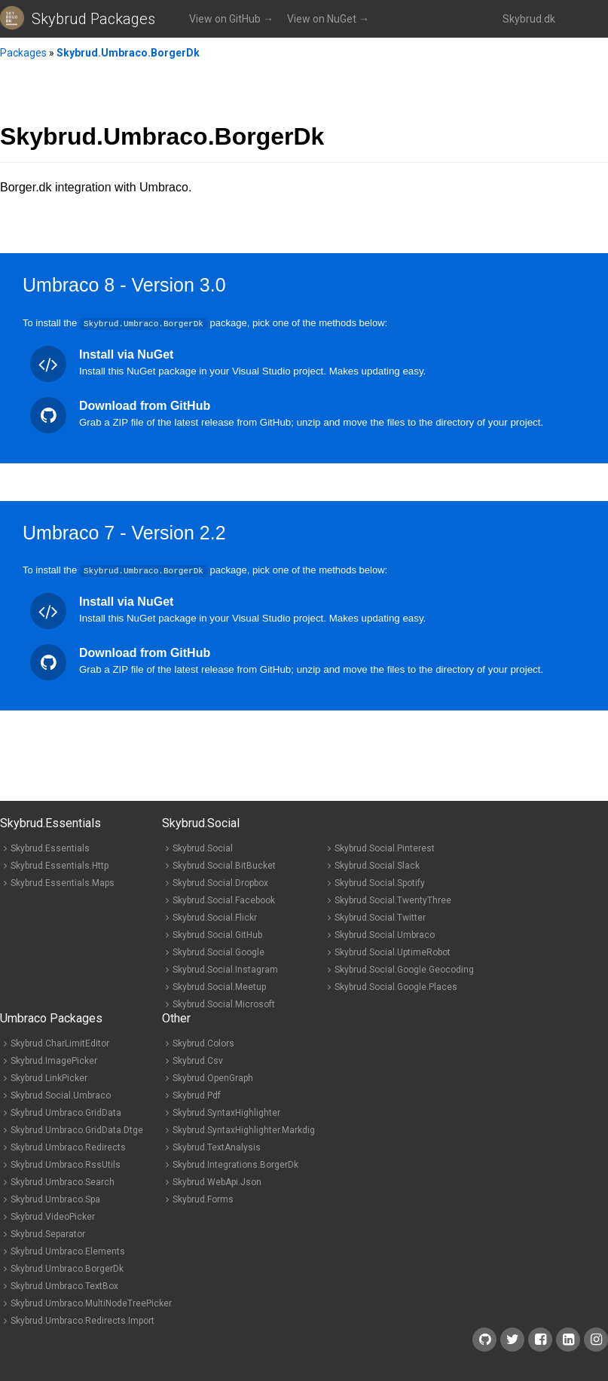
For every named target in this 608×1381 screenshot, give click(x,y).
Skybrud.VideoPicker (53, 1216)
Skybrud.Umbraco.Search (63, 1181)
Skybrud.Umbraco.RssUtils (66, 1164)
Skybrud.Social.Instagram (225, 969)
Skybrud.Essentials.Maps (63, 882)
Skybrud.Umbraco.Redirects (68, 1146)
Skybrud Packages (93, 19)
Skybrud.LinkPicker (49, 1077)
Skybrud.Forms (203, 1198)
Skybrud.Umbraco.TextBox (64, 1285)
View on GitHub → (231, 19)
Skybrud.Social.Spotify (380, 882)
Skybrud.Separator (48, 1233)
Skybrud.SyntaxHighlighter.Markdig (244, 1129)
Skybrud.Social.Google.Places (396, 986)
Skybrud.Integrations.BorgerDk (235, 1164)
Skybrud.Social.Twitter (380, 917)
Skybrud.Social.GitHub (217, 934)
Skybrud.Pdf (197, 1094)
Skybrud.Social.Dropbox (220, 882)
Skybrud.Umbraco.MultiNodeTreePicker (91, 1302)
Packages (23, 53)
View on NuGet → (328, 19)
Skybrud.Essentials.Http (59, 865)
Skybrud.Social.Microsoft (224, 1003)
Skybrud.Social (203, 847)
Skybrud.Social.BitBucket (224, 865)
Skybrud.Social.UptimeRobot (393, 951)
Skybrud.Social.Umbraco (385, 934)
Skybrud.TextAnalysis (217, 1146)
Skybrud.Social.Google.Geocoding (404, 969)
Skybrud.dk (529, 19)
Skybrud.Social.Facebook (224, 899)
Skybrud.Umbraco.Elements (68, 1250)
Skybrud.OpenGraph (213, 1077)
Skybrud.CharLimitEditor (60, 1042)
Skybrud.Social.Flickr (215, 917)
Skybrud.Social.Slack (377, 865)
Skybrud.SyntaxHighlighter (226, 1112)
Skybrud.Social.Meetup (219, 986)
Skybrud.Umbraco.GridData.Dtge (77, 1129)
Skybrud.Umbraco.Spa (55, 1198)
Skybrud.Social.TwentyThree (393, 899)
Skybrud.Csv (198, 1060)
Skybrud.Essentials (50, 847)
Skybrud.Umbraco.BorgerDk (128, 53)
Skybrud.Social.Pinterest (385, 847)
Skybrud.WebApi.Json (217, 1181)
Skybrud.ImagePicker (54, 1060)
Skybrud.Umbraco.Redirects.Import (82, 1320)
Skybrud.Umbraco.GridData (66, 1112)
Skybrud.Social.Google (218, 951)
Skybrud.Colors (203, 1042)
